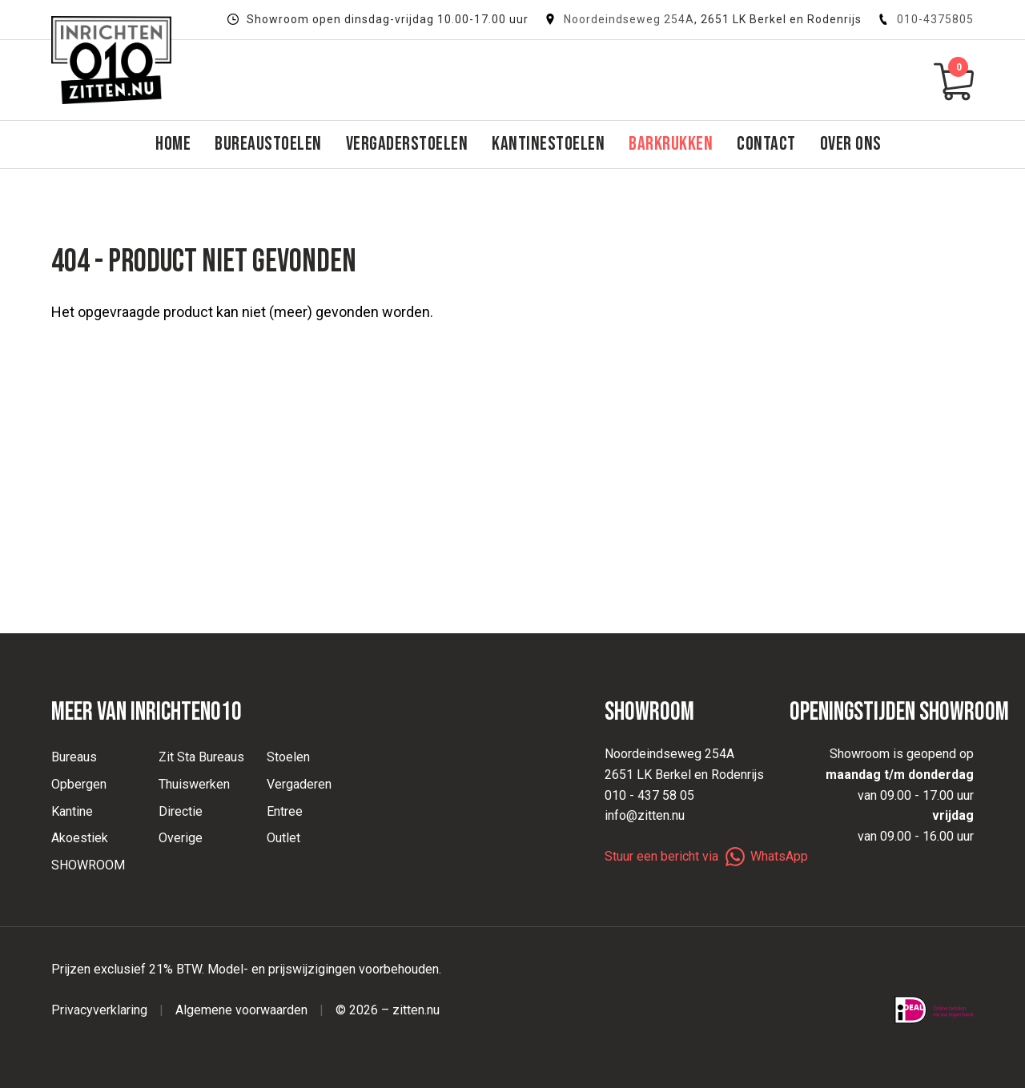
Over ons (851, 143)
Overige (181, 837)
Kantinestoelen (548, 143)
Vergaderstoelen (407, 143)
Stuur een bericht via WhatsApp (706, 856)
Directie (181, 811)
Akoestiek (79, 837)
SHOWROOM (88, 865)
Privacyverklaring (99, 1010)
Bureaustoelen (268, 143)
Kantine (72, 811)
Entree (285, 811)
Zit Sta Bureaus (201, 757)
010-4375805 (926, 19)
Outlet (283, 837)
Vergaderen (299, 784)
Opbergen (79, 784)
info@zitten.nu (645, 815)
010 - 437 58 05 (649, 795)
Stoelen (288, 757)
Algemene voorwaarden (241, 1010)
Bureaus (74, 757)
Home (173, 143)
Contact (766, 143)
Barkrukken (671, 143)
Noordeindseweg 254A (629, 19)
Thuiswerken (194, 784)
